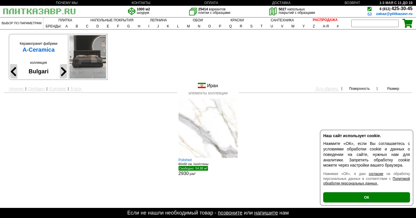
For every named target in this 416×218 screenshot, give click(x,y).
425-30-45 (396, 8)
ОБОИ (198, 20)
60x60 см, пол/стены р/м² (208, 167)
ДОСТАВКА (281, 3)
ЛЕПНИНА (158, 20)
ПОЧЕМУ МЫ (66, 3)
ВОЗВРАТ (352, 3)
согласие (376, 174)
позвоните (230, 213)
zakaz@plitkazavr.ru (394, 14)
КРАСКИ (237, 20)
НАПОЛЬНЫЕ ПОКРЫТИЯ (111, 20)
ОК (366, 197)
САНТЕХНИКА (282, 20)
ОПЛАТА (211, 3)
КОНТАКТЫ (141, 3)
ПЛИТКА (65, 20)
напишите (266, 213)
